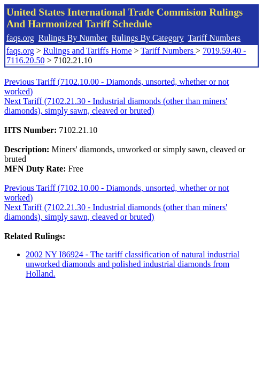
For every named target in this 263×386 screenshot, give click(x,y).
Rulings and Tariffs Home (87, 50)
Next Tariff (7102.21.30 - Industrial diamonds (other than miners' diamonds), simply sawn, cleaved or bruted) (115, 105)
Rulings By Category (148, 37)
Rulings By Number (72, 37)
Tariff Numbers (214, 37)
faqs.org (20, 37)
